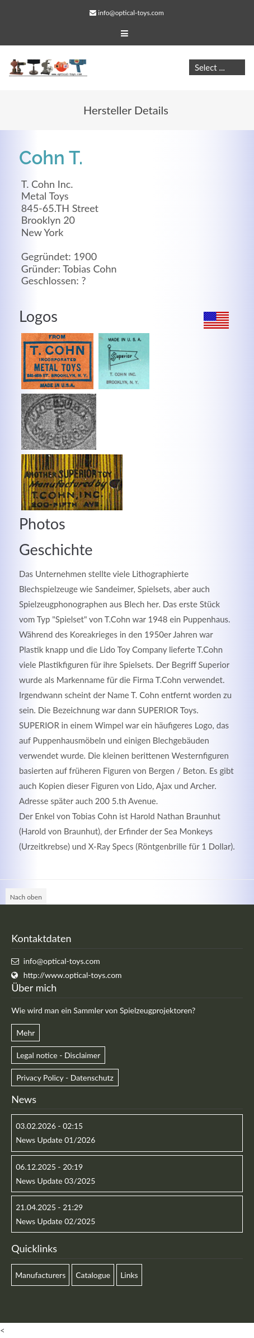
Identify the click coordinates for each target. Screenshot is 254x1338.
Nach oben (26, 897)
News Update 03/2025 (55, 1180)
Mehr (25, 1032)
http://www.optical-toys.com (72, 975)
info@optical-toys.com (130, 12)
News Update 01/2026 (55, 1140)
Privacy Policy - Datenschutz (65, 1077)
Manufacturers (40, 1275)
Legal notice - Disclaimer (58, 1055)
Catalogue (93, 1275)
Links (129, 1275)
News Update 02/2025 (55, 1221)
